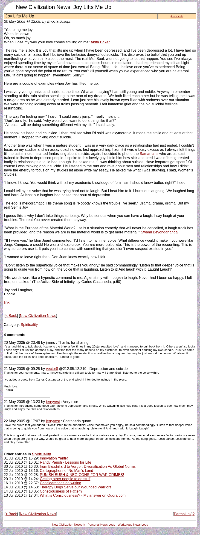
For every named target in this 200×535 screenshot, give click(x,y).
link (6, 302)
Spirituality (29, 325)
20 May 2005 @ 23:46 (22, 343)
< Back (11, 316)
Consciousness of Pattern (61, 491)
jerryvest (53, 402)
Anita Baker (100, 42)
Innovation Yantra (54, 458)
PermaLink (182, 514)
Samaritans (149, 154)
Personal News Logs (101, 524)
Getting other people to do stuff (65, 479)
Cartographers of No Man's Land (66, 471)
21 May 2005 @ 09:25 (22, 369)
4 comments (177, 16)
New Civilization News (38, 316)
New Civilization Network (68, 524)
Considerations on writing (60, 483)
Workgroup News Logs (133, 524)
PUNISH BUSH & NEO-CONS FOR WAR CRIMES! (82, 475)
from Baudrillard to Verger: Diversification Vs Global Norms (88, 466)
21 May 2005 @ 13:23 (22, 402)
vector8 (52, 369)
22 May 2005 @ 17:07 (22, 421)
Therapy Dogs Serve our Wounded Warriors (75, 487)
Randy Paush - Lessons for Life (65, 462)
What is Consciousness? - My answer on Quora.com (83, 495)
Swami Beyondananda (159, 232)
